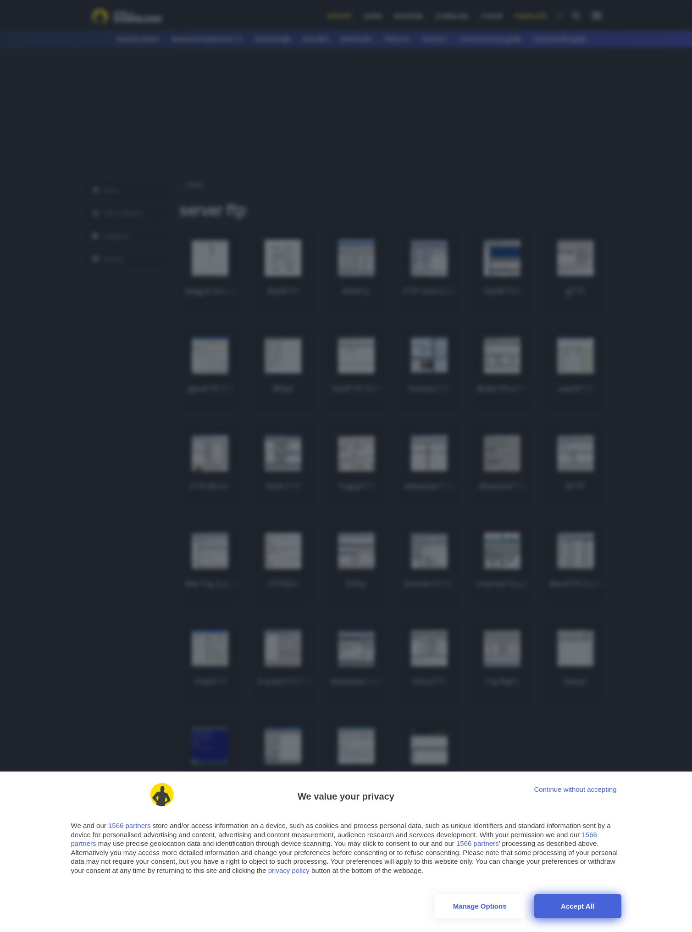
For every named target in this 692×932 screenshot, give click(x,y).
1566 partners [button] (129, 825)
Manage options (480, 906)
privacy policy (289, 870)
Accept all (577, 906)
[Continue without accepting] (575, 789)
